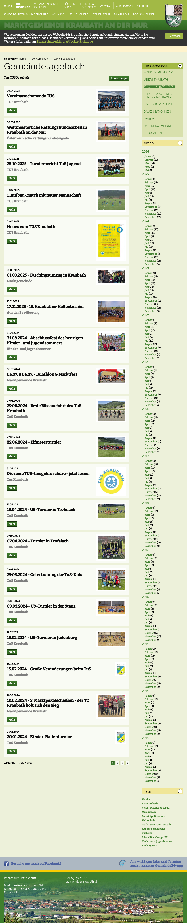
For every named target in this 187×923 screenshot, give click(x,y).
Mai (147, 170)
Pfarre (149, 118)
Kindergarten (149, 845)
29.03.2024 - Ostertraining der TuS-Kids (44, 574)
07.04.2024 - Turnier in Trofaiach (38, 541)
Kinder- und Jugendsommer (157, 841)
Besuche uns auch (36, 864)
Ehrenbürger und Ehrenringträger (158, 95)
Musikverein (149, 812)
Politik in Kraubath (159, 104)
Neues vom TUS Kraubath (31, 226)
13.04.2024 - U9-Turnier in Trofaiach (41, 509)
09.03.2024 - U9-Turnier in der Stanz (41, 606)
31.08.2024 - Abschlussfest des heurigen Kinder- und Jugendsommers (45, 340)
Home (22, 58)
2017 (145, 550)
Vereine (146, 799)
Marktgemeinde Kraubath (156, 824)
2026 (145, 152)
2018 (145, 503)
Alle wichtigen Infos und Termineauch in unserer (156, 864)
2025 (145, 174)
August (148, 203)
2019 (145, 456)
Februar (149, 159)
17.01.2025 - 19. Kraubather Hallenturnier (45, 306)
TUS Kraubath (150, 803)
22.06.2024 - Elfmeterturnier (34, 442)
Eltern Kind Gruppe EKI (155, 837)
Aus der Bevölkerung (153, 828)
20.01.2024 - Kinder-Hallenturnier (39, 736)
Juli (146, 199)
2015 (145, 644)
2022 (145, 315)
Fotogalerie (153, 133)
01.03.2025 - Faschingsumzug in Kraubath (46, 275)
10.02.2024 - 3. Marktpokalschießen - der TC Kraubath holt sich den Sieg (48, 703)
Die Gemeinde (40, 58)
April (147, 166)
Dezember (150, 217)
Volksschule (148, 820)
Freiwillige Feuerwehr (154, 816)
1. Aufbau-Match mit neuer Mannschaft (44, 195)
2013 (145, 738)
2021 (145, 362)
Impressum (12, 878)
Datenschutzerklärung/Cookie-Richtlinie (65, 41)
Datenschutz (28, 878)
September (151, 206)
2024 (145, 221)
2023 (145, 268)
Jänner (148, 156)
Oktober (149, 210)
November (150, 213)
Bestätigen (174, 36)
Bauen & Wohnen (157, 111)
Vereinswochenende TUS (30, 96)
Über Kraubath (156, 79)
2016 (145, 597)
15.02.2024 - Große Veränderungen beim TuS (49, 669)
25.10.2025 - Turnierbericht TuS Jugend (44, 163)
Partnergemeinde (158, 126)
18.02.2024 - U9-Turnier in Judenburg (42, 637)
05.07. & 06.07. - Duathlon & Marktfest (42, 374)
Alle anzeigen (119, 78)
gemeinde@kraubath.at (81, 881)
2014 (145, 691)
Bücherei (147, 833)
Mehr (12, 110)
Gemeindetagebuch (65, 58)
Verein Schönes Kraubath (156, 807)
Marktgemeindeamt (159, 72)
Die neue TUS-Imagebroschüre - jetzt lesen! (48, 473)
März (147, 163)
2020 (145, 409)
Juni (147, 196)
